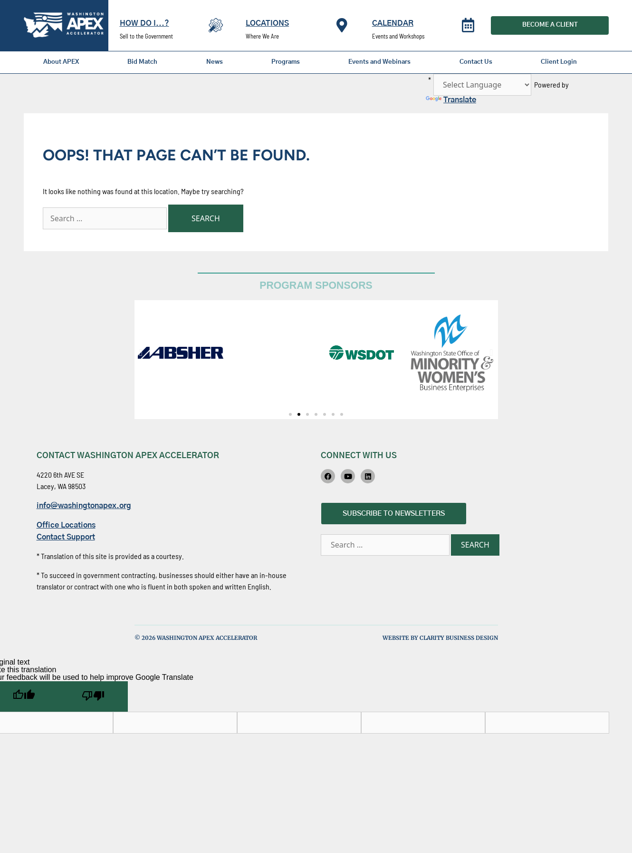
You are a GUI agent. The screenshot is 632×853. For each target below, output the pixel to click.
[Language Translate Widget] (482, 85)
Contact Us (476, 62)
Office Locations (66, 525)
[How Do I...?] (216, 25)
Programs (285, 62)
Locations (267, 23)
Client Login (559, 62)
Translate (451, 100)
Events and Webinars (379, 62)
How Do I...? (144, 23)
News (214, 62)
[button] (141, 352)
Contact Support (66, 537)
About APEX (61, 62)
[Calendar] (468, 25)
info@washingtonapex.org (84, 506)
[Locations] (342, 25)
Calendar (392, 23)
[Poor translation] (93, 696)
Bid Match (142, 62)
